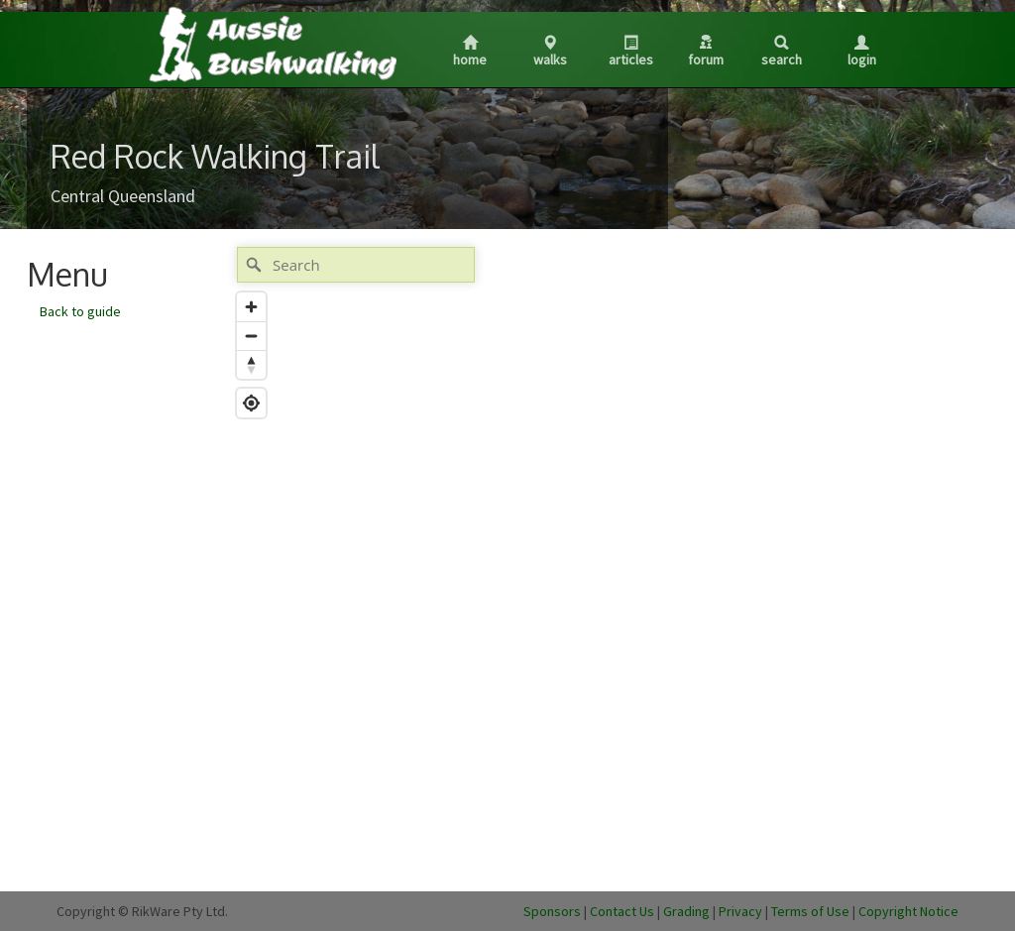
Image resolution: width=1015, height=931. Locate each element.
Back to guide (80, 311)
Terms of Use (810, 911)
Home (470, 52)
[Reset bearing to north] (251, 364)
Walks (550, 52)
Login (861, 52)
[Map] (607, 559)
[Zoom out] (251, 335)
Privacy (740, 911)
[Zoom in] (251, 306)
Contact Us (622, 911)
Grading (686, 911)
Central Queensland (123, 195)
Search (781, 52)
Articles (631, 52)
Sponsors (552, 911)
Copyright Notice (908, 911)
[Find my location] (251, 403)
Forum (706, 51)
